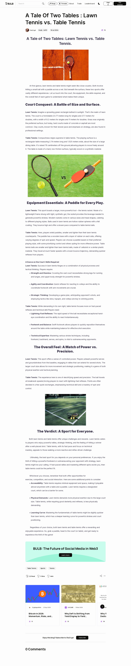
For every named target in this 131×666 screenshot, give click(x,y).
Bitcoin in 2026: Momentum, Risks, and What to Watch (40, 615)
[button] (71, 3)
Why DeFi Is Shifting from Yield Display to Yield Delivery (77, 615)
